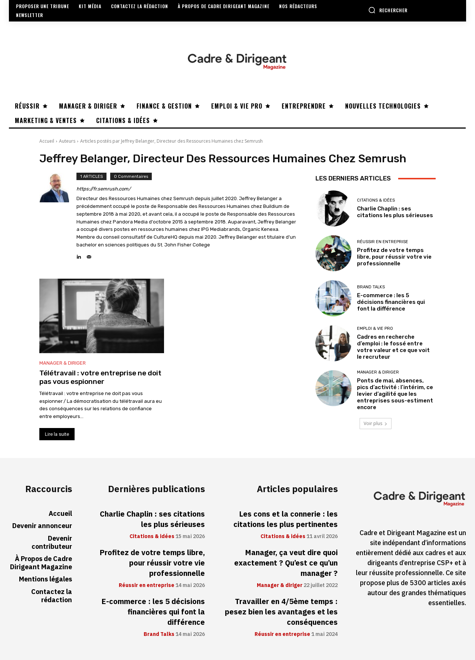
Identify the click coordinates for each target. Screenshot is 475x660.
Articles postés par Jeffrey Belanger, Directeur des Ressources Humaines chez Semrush (171, 141)
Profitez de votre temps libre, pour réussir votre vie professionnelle (394, 257)
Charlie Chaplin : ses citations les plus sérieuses (395, 212)
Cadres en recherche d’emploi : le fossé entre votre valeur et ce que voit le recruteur (393, 347)
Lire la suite (57, 434)
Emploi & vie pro (375, 328)
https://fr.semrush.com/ (103, 188)
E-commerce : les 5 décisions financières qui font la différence (391, 302)
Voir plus (375, 423)
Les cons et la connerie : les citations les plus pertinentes (285, 519)
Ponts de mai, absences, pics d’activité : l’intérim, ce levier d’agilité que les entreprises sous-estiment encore (395, 394)
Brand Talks (371, 287)
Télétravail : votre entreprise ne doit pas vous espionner (100, 377)
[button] (387, 10)
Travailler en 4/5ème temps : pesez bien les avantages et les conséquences (281, 612)
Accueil (46, 141)
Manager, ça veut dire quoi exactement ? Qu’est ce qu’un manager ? (286, 563)
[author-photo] (57, 217)
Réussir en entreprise (382, 242)
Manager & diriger (62, 363)
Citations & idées (376, 200)
